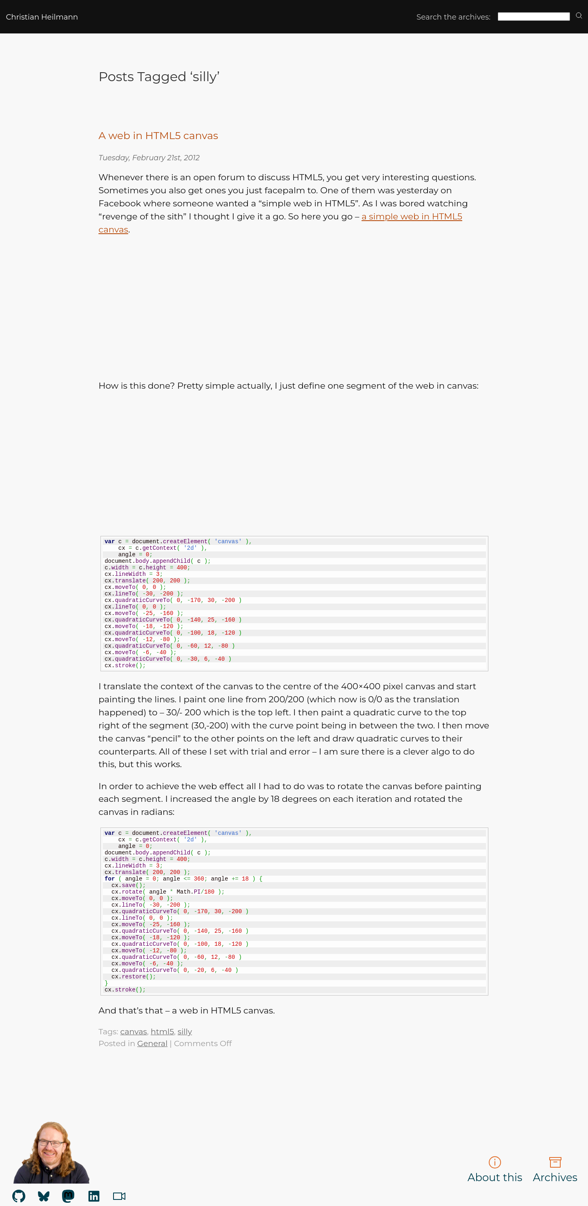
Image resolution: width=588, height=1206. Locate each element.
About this (495, 1170)
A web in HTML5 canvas (158, 135)
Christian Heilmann (42, 17)
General (152, 1043)
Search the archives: (453, 17)
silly (185, 1031)
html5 (162, 1031)
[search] (579, 16)
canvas (133, 1031)
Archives (555, 1170)
